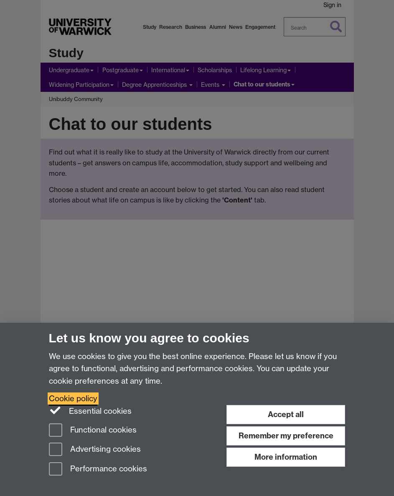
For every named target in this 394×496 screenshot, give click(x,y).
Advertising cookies (95, 450)
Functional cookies (93, 430)
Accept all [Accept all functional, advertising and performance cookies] (286, 414)
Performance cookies (98, 469)
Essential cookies (90, 410)
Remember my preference (286, 435)
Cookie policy (73, 398)
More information (285, 457)
